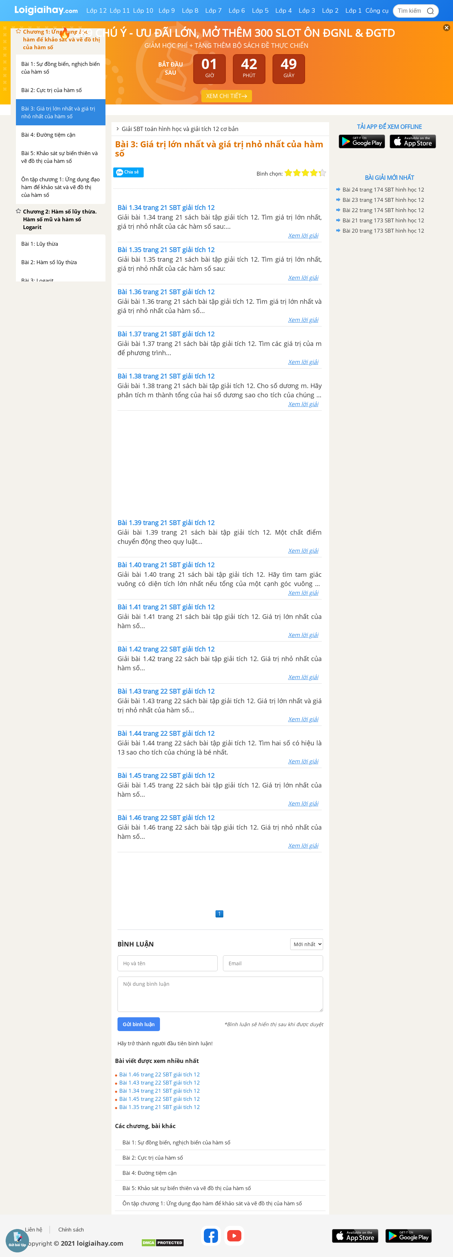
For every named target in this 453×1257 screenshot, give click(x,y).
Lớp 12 (96, 10)
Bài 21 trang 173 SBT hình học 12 (383, 220)
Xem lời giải (303, 235)
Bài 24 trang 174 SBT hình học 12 (383, 189)
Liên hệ (33, 1230)
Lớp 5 (260, 10)
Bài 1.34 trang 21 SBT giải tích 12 (159, 1090)
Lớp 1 (353, 10)
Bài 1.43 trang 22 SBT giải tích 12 (159, 1082)
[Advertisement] (219, 463)
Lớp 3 (307, 10)
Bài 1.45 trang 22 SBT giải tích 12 (159, 1098)
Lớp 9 (167, 10)
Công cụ (377, 10)
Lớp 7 (213, 10)
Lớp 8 (190, 10)
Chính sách (71, 1230)
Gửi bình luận (139, 1024)
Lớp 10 (143, 10)
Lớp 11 (120, 10)
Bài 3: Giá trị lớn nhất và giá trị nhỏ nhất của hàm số (219, 148)
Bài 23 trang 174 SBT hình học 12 (383, 199)
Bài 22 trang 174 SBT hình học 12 (383, 210)
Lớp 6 (237, 10)
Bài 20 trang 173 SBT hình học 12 (383, 230)
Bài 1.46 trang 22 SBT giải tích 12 (159, 1074)
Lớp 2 (330, 10)
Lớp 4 (283, 10)
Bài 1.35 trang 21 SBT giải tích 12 (159, 1106)
